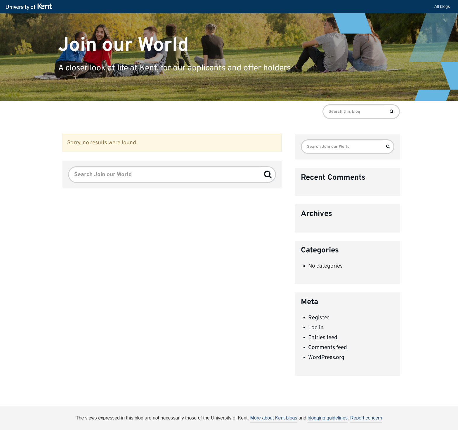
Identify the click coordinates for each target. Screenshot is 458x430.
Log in (316, 327)
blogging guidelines (328, 417)
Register (318, 317)
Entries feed (322, 337)
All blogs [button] (442, 6)
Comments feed (327, 347)
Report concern (366, 417)
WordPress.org (326, 357)
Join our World (123, 45)
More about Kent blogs (273, 417)
